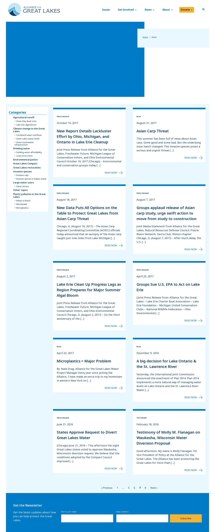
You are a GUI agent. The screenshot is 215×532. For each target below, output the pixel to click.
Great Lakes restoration (27, 167)
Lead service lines (24, 156)
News (148, 9)
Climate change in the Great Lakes (29, 130)
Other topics (20, 190)
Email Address (122, 512)
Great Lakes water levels (27, 139)
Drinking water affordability (29, 152)
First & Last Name (68, 512)
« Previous (106, 487)
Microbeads (21, 204)
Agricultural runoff (23, 117)
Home (145, 37)
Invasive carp (22, 175)
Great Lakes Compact (25, 163)
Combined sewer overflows (29, 135)
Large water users (23, 182)
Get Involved (126, 9)
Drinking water (21, 148)
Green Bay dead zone (26, 121)
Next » (153, 487)
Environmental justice (25, 159)
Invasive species (22, 171)
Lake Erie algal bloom (26, 125)
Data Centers (22, 186)
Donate (185, 9)
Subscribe (185, 518)
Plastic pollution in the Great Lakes (29, 195)
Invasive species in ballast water (31, 179)
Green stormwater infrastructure (24, 143)
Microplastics (22, 208)
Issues (106, 9)
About (166, 9)
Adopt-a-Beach (23, 200)
